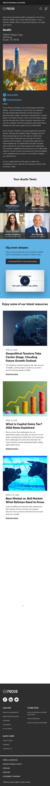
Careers (6, 744)
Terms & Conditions (10, 760)
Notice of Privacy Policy (12, 764)
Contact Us (7, 749)
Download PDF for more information (23, 261)
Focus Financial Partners (37, 723)
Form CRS (6, 772)
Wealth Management (11, 712)
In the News (7, 729)
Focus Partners (33, 719)
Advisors (6, 720)
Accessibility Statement (11, 776)
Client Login (8, 740)
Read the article (12, 374)
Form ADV (6, 768)
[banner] (11, 8)
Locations (7, 725)
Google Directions (14, 100)
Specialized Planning (11, 716)
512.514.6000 (12, 95)
